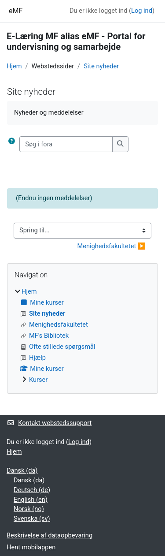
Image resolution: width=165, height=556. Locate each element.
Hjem (14, 66)
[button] (13, 144)
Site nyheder (101, 66)
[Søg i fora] (66, 144)
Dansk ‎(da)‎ (22, 470)
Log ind (141, 11)
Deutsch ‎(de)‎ (32, 490)
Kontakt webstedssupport (49, 423)
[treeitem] (82, 335)
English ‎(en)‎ (31, 500)
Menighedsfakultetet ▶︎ (111, 246)
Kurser (38, 380)
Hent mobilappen (31, 547)
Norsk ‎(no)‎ (29, 509)
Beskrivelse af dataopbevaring (49, 535)
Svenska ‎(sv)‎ (32, 518)
